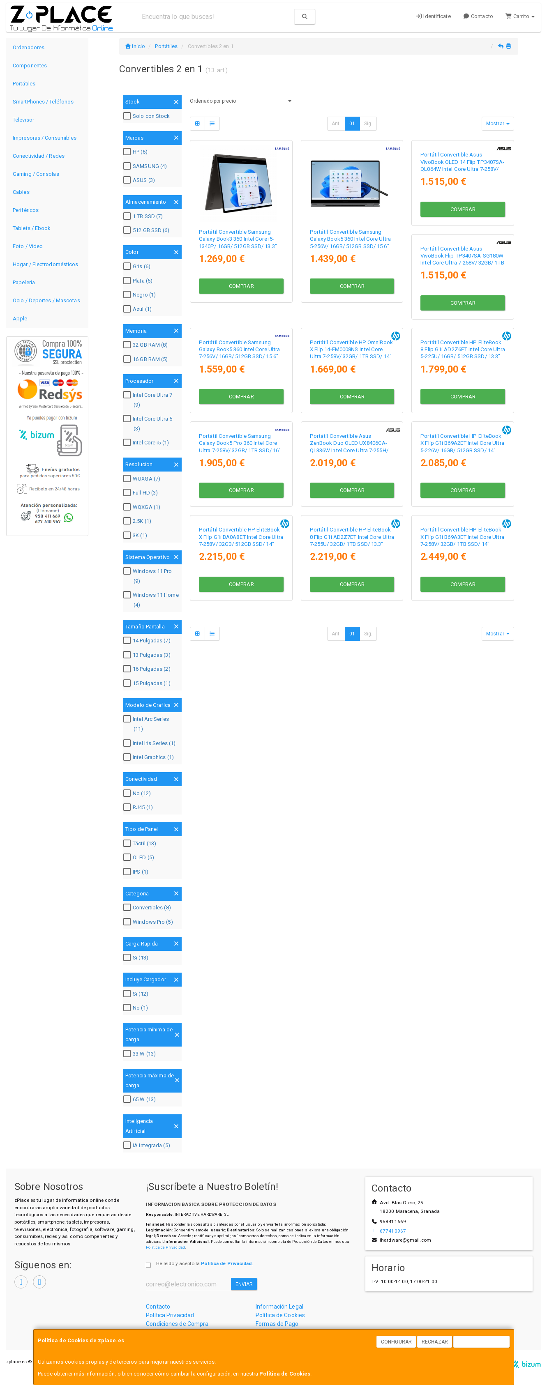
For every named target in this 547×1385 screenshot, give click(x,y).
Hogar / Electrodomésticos (45, 264)
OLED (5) (139, 857)
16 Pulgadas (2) (148, 669)
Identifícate (433, 16)
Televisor (23, 120)
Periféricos (26, 210)
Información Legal (279, 1306)
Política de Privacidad (165, 1247)
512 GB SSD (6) (147, 230)
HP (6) (136, 152)
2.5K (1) (138, 521)
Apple (20, 318)
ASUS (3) (140, 180)
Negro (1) (140, 295)
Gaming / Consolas (36, 174)
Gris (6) (137, 266)
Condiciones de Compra (177, 1324)
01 (352, 124)
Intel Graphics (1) (149, 757)
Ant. (336, 124)
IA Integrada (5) (147, 1145)
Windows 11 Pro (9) (148, 576)
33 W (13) (140, 1054)
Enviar (244, 1284)
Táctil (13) (140, 843)
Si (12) (136, 994)
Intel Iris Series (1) (150, 743)
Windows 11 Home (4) (152, 600)
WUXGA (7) (142, 479)
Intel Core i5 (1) (147, 442)
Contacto (478, 16)
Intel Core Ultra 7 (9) (148, 400)
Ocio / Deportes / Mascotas (46, 300)
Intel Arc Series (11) (147, 724)
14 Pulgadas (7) (148, 640)
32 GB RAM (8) (146, 345)
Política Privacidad (170, 1315)
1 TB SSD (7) (144, 216)
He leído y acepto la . (204, 1263)
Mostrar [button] (498, 124)
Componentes (30, 65)
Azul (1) (138, 309)
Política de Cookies (284, 1374)
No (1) (136, 1008)
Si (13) (136, 958)
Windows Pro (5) (149, 922)
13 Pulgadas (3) (148, 655)
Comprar (241, 284)
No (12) (138, 793)
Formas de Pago (277, 1324)
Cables (21, 192)
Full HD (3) (141, 493)
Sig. (368, 124)
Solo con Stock (147, 116)
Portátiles (24, 84)
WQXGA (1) (142, 507)
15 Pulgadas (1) (148, 683)
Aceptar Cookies (481, 1342)
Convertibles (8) (148, 907)
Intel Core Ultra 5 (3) (148, 424)
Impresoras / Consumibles (44, 138)
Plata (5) (138, 281)
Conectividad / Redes (39, 156)
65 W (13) (140, 1099)
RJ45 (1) (139, 807)
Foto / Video (28, 246)
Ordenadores (28, 47)
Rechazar (435, 1342)
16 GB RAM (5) (146, 359)
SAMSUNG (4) (146, 166)
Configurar (396, 1342)
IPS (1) (136, 872)
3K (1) (136, 535)
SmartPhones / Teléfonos (43, 102)
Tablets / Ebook (32, 228)
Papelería (24, 282)
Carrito (520, 16)
